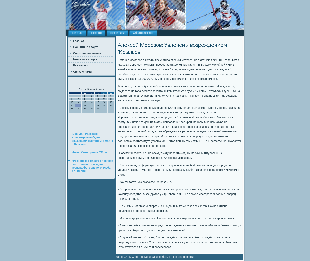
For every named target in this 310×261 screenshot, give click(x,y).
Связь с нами (82, 71)
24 (98, 105)
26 (111, 105)
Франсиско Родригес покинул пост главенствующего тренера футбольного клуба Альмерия (92, 166)
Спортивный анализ (87, 53)
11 (104, 99)
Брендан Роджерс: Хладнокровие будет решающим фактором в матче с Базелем (92, 139)
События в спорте (85, 47)
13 (72, 102)
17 (98, 102)
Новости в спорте (85, 59)
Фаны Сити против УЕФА (89, 152)
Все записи (117, 33)
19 (111, 102)
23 (91, 105)
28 (78, 109)
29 (85, 109)
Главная (77, 33)
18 (104, 102)
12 (111, 99)
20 (72, 105)
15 (85, 102)
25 (104, 105)
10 (98, 99)
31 (98, 109)
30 (91, 109)
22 (85, 105)
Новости (96, 33)
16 (91, 102)
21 (78, 105)
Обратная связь (143, 33)
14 (78, 102)
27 (72, 109)
